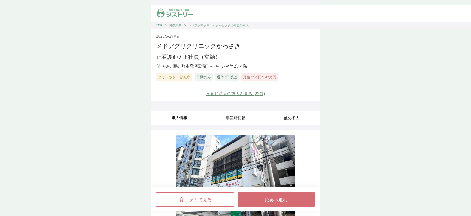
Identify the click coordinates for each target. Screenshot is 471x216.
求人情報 (179, 117)
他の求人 (291, 118)
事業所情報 (235, 118)
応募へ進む (276, 199)
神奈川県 (175, 25)
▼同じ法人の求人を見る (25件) (235, 93)
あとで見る (195, 199)
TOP (159, 25)
